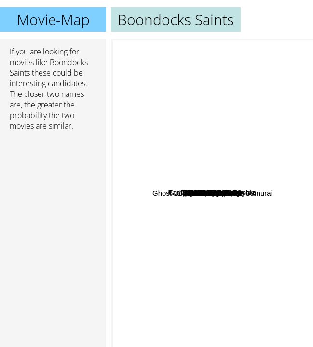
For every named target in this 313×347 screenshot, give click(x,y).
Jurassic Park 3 (258, 267)
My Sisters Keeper (261, 229)
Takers (268, 72)
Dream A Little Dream (168, 254)
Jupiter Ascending (143, 172)
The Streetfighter (178, 201)
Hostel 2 (221, 84)
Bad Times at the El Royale (158, 189)
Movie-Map (53, 19)
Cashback (153, 242)
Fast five (201, 164)
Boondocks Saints (212, 193)
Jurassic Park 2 (271, 153)
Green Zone (197, 226)
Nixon (185, 164)
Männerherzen (230, 326)
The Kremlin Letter (273, 242)
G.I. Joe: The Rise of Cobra (217, 273)
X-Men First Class (231, 74)
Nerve (153, 324)
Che (224, 216)
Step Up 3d (176, 150)
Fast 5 (202, 179)
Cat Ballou (277, 143)
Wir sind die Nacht (158, 134)
